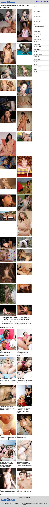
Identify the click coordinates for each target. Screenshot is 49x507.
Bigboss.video (39, 1)
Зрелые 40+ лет (37, 39)
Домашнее (36, 36)
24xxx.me (45, 1)
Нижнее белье (37, 59)
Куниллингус (37, 44)
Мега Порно (36, 71)
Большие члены (37, 21)
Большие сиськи (38, 19)
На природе (36, 56)
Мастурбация (37, 49)
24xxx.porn (21, 497)
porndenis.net (11, 503)
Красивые (36, 41)
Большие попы (37, 16)
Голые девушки (37, 31)
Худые (35, 69)
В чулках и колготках (39, 26)
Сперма (35, 64)
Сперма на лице (37, 66)
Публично (36, 61)
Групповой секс (37, 34)
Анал (35, 9)
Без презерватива (38, 11)
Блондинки (36, 14)
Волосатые (36, 29)
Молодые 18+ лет (38, 54)
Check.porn (27, 497)
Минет (35, 51)
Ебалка (35, 6)
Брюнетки (36, 24)
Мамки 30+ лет (37, 46)
